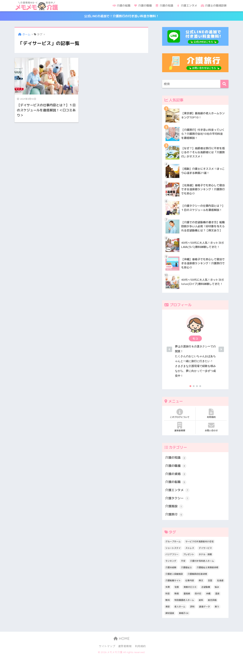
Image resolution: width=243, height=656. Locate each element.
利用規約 (211, 413)
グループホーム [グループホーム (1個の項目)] (173, 541)
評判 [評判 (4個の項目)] (192, 606)
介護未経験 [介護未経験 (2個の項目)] (170, 567)
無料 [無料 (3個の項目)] (167, 600)
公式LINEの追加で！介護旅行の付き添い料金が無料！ (121, 16)
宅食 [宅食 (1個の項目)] (176, 587)
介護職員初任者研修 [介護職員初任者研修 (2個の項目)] (197, 573)
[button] (195, 349)
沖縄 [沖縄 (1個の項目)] (208, 593)
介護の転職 (121, 5)
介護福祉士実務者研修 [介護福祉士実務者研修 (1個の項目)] (207, 567)
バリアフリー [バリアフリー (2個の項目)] (171, 554)
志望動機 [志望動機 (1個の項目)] (205, 587)
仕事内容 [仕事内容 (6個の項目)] (189, 580)
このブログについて (179, 413)
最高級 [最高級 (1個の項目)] (187, 593)
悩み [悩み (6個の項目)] (217, 587)
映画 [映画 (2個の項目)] (176, 593)
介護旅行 (174, 514)
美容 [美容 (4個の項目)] (167, 606)
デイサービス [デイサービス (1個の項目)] (205, 548)
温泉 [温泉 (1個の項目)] (217, 593)
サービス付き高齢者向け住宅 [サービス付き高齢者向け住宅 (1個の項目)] (199, 541)
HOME (122, 638)
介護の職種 (143, 5)
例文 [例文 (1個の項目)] (201, 580)
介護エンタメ (187, 5)
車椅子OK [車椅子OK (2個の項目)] (184, 613)
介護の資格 (175, 474)
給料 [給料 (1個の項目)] (201, 600)
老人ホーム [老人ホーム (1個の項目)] (179, 606)
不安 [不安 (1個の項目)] (183, 560)
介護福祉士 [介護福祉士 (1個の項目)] (186, 567)
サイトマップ (107, 646)
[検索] (224, 84)
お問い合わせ (211, 427)
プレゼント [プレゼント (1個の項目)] (188, 554)
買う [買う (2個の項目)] (217, 606)
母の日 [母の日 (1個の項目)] (198, 593)
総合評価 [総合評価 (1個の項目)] (212, 600)
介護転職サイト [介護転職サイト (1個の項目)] (173, 580)
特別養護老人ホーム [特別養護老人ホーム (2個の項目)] (184, 600)
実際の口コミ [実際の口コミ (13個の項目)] (190, 587)
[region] (195, 349)
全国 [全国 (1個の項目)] (210, 580)
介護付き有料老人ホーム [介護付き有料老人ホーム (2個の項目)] (202, 560)
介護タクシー (177, 498)
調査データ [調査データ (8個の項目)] (204, 606)
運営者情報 (179, 427)
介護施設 (174, 506)
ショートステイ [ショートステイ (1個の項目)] (173, 548)
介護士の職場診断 (214, 5)
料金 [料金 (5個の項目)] (167, 593)
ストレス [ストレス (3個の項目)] (189, 548)
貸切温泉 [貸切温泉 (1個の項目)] (169, 613)
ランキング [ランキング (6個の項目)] (170, 560)
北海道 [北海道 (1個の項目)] (220, 580)
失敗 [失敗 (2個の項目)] (167, 587)
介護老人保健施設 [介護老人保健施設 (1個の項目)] (174, 573)
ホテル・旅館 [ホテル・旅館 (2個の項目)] (205, 554)
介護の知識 (164, 5)
